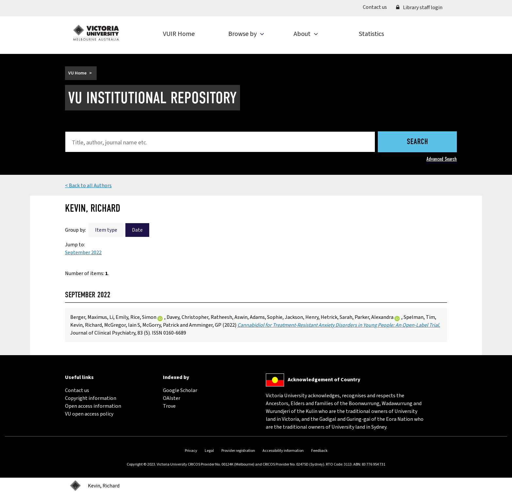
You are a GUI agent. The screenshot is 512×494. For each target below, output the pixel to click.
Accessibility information (283, 450)
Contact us (377, 7)
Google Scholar (180, 390)
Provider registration (238, 450)
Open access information (93, 406)
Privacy (191, 450)
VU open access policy (89, 414)
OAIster (171, 398)
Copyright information (90, 398)
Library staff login (419, 7)
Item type (106, 230)
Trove (169, 406)
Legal (209, 450)
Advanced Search (441, 159)
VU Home (77, 73)
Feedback (319, 450)
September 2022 (83, 252)
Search (417, 142)
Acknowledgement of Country (324, 379)
